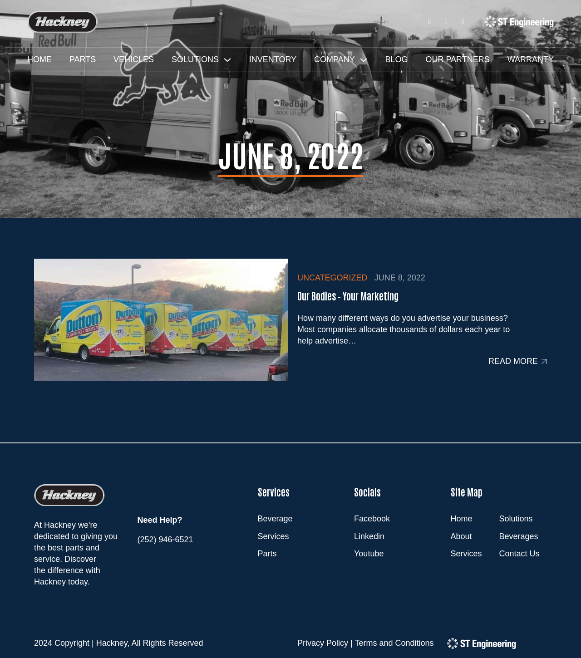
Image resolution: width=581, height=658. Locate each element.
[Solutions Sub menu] (227, 60)
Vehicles (133, 59)
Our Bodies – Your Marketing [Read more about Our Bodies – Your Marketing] (348, 295)
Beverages (518, 536)
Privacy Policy (322, 643)
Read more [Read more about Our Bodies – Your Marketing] (513, 361)
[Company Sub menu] (363, 60)
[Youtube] (462, 21)
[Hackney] (62, 22)
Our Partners (457, 59)
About (461, 536)
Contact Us (519, 553)
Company (334, 59)
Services (466, 553)
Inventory (272, 59)
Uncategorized (332, 277)
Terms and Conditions (394, 643)
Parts (82, 59)
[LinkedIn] (446, 21)
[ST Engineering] (519, 21)
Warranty (530, 59)
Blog (396, 59)
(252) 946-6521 (165, 539)
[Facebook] (429, 21)
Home (39, 59)
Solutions (195, 59)
